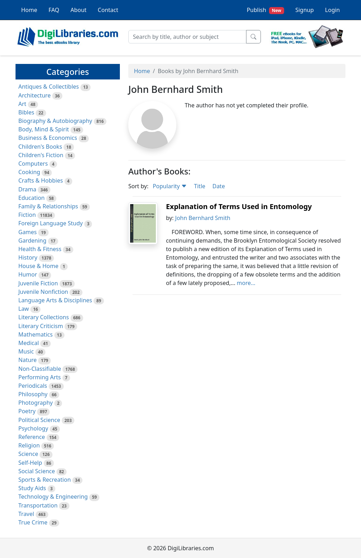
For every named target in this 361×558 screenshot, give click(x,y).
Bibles (26, 112)
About (78, 10)
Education (31, 198)
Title (199, 186)
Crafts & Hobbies (40, 180)
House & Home (38, 266)
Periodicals (32, 386)
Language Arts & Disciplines (55, 300)
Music (26, 351)
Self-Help (30, 463)
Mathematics (35, 334)
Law (23, 309)
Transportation (37, 505)
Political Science (39, 420)
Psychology (33, 428)
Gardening (32, 240)
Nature (27, 360)
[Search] (187, 36)
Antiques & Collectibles (48, 86)
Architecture (34, 95)
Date (218, 186)
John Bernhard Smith (203, 218)
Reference (31, 437)
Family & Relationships (48, 206)
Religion (29, 445)
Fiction (27, 215)
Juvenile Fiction (38, 283)
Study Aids (32, 488)
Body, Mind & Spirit (43, 129)
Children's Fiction (40, 155)
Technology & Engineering (53, 496)
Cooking (29, 172)
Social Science (36, 471)
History (27, 257)
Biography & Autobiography (55, 121)
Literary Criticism (40, 326)
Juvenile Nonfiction (43, 292)
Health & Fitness (39, 249)
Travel (26, 514)
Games (27, 232)
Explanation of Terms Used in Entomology (239, 206)
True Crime (33, 522)
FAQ (54, 10)
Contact (108, 10)
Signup (304, 10)
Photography (35, 402)
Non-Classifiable (39, 369)
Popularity (170, 186)
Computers (33, 163)
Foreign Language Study (50, 223)
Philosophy (33, 394)
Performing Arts (39, 377)
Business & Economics (47, 138)
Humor (27, 274)
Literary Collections (43, 317)
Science (28, 454)
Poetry (27, 411)
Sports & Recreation (44, 479)
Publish (265, 10)
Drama (27, 189)
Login (332, 10)
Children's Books (40, 146)
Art (22, 104)
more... (246, 283)
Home (29, 10)
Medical (28, 343)
